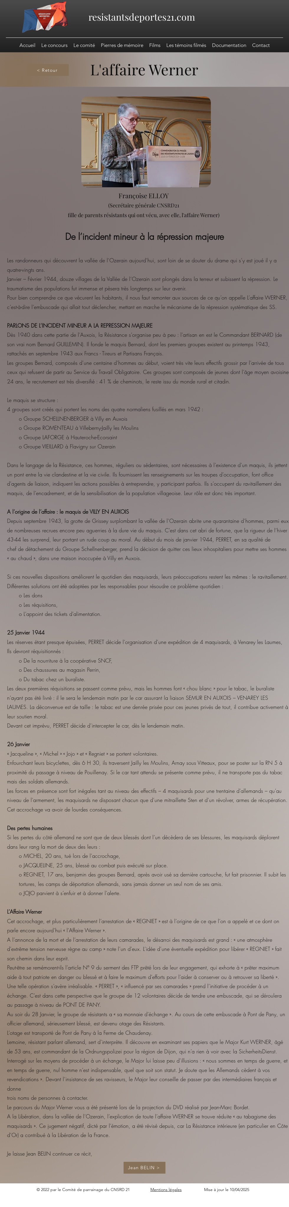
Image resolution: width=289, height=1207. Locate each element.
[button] (229, 45)
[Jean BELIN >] (144, 1168)
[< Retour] (48, 70)
